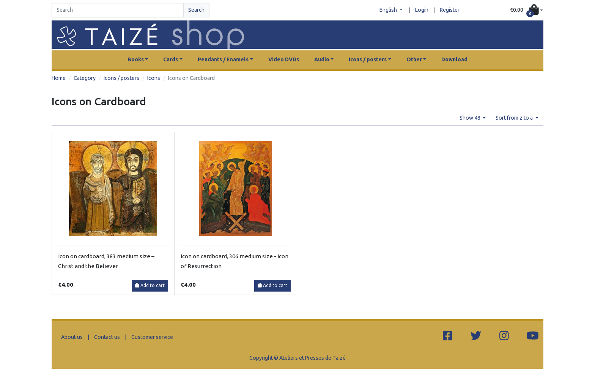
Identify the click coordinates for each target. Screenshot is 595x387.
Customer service (152, 337)
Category (85, 78)
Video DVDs (283, 59)
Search (196, 10)
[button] (526, 10)
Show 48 (471, 118)
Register (450, 10)
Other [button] (414, 59)
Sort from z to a (515, 118)
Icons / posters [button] (368, 59)
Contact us (107, 337)
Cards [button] (170, 59)
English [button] (388, 10)
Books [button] (136, 59)
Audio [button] (321, 59)
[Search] (118, 10)
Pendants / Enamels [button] (223, 59)
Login (421, 10)
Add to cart (150, 285)
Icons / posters (121, 78)
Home (59, 78)
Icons (153, 78)
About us (72, 337)
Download (454, 59)
